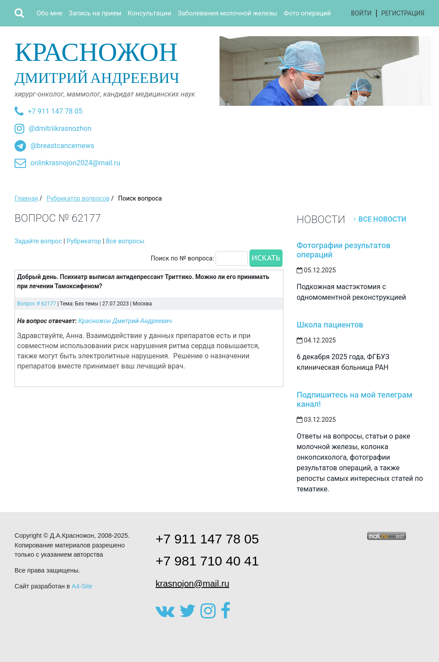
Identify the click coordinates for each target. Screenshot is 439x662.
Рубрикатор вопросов (77, 198)
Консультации (149, 13)
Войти (361, 13)
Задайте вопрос (38, 241)
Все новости (382, 219)
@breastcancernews (62, 145)
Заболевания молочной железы (227, 13)
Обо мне (50, 13)
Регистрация (402, 13)
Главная (26, 198)
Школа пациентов (330, 324)
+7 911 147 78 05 (55, 111)
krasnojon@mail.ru (192, 583)
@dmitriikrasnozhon (60, 128)
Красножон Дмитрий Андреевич (125, 321)
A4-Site (82, 586)
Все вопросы (125, 241)
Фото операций (307, 13)
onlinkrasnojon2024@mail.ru (75, 163)
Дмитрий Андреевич (114, 61)
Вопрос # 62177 (36, 304)
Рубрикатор (84, 241)
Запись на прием (95, 13)
